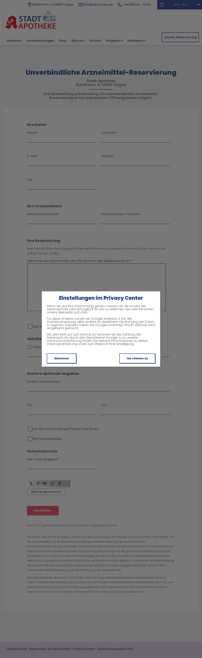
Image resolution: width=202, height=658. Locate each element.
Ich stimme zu (137, 358)
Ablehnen (61, 358)
